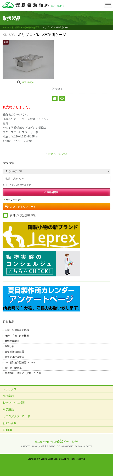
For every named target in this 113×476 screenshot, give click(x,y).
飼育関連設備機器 (14, 357)
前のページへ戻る (57, 154)
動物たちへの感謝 (14, 402)
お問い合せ (9, 423)
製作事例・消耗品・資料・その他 (23, 373)
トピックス (9, 389)
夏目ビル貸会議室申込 (23, 215)
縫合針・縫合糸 (13, 367)
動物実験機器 (12, 341)
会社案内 (8, 395)
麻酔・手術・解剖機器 (17, 335)
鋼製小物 (9, 346)
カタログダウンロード (23, 206)
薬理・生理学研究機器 (17, 330)
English (7, 429)
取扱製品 (16, 27)
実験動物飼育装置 (31, 27)
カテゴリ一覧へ (13, 200)
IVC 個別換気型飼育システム (20, 362)
